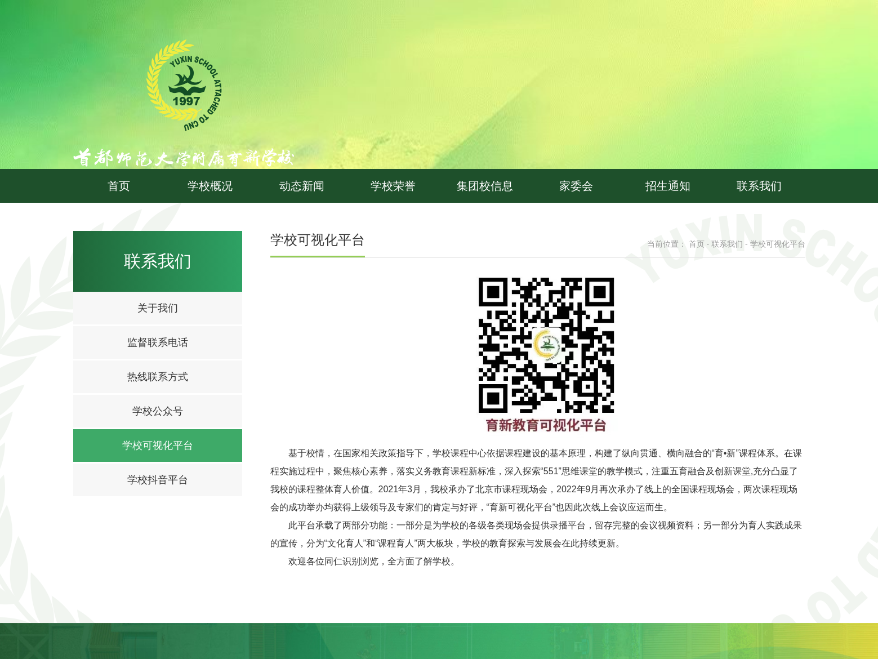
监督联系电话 (157, 342)
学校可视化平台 (157, 445)
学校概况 (210, 186)
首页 (119, 186)
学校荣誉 (393, 186)
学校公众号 (157, 411)
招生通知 (667, 186)
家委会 (576, 186)
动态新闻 (301, 186)
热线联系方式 (157, 376)
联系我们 (759, 186)
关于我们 (157, 308)
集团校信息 (485, 186)
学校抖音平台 (157, 480)
